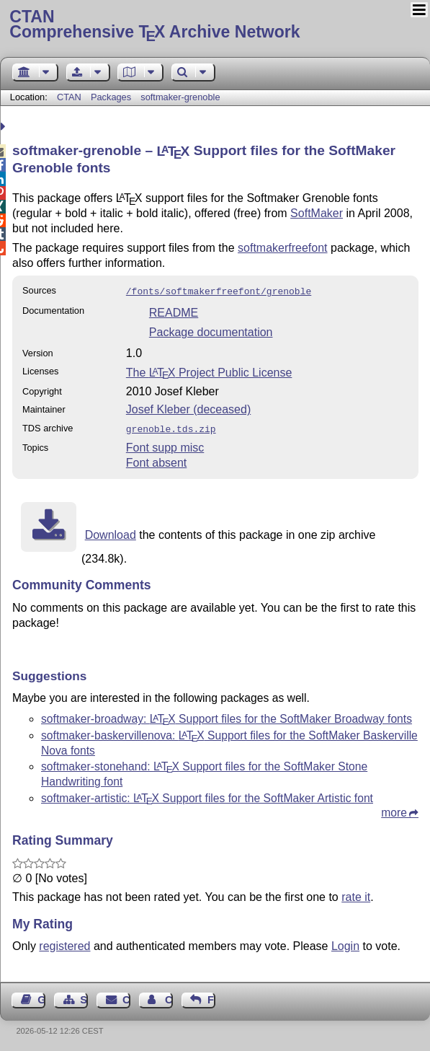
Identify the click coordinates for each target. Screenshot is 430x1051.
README (173, 311)
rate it (355, 894)
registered (64, 943)
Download (110, 532)
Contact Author (169, 997)
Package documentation (211, 331)
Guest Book (41, 997)
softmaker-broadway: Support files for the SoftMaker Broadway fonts (226, 716)
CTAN (69, 97)
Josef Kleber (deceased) (188, 408)
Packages (112, 97)
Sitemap (84, 997)
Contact (126, 997)
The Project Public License (209, 371)
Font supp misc (165, 445)
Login (345, 943)
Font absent (156, 460)
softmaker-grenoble (180, 97)
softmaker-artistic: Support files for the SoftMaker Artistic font (207, 795)
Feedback (211, 997)
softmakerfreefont (283, 248)
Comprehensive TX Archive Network (214, 25)
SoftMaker (316, 213)
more (394, 810)
